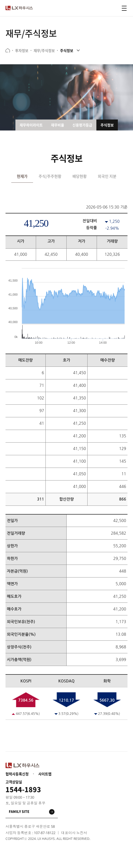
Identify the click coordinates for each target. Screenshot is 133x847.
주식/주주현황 (50, 176)
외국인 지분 (107, 176)
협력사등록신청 (17, 773)
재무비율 (57, 124)
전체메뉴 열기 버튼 (124, 8)
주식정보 (66, 50)
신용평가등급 (82, 124)
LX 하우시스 (19, 8)
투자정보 (21, 50)
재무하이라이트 (31, 124)
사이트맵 (44, 773)
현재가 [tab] (22, 176)
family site (19, 811)
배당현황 (79, 176)
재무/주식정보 (44, 50)
